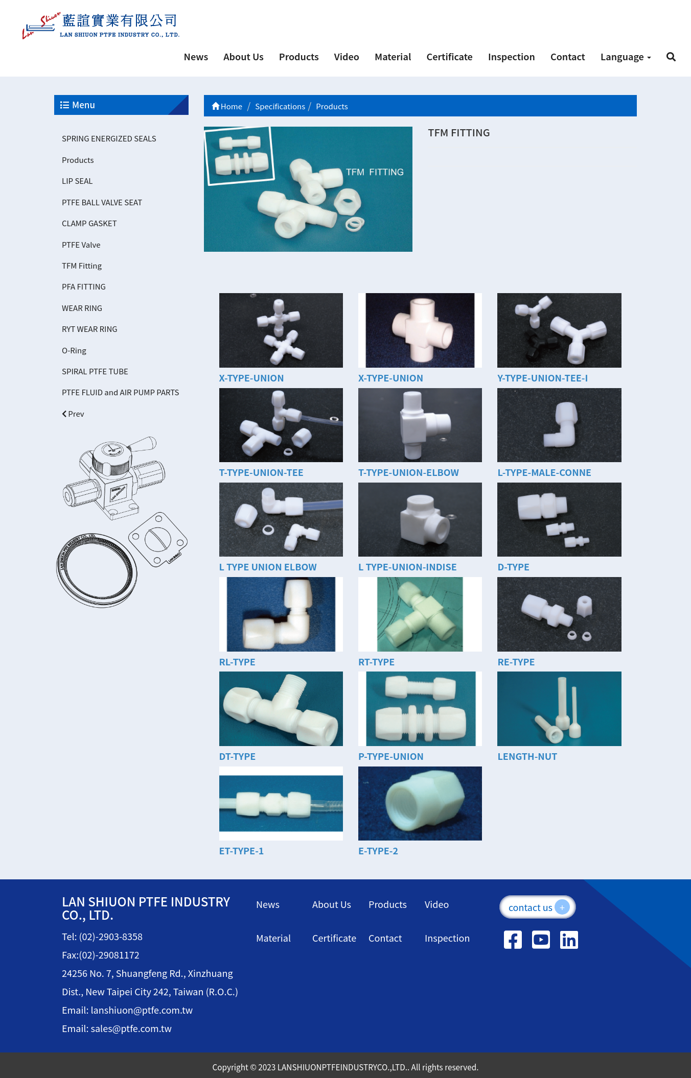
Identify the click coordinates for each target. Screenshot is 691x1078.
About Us (243, 56)
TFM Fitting (82, 265)
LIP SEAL (77, 180)
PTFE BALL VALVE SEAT (102, 202)
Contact (567, 56)
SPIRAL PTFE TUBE (95, 371)
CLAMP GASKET (89, 223)
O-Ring (74, 350)
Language (626, 56)
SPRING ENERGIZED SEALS (109, 138)
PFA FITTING (84, 286)
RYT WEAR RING (90, 328)
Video (346, 56)
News (196, 56)
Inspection (511, 56)
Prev (73, 413)
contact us (539, 907)
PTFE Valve (81, 244)
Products (299, 56)
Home (227, 106)
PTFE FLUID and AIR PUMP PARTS (120, 392)
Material (393, 56)
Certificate (449, 56)
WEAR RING (82, 307)
